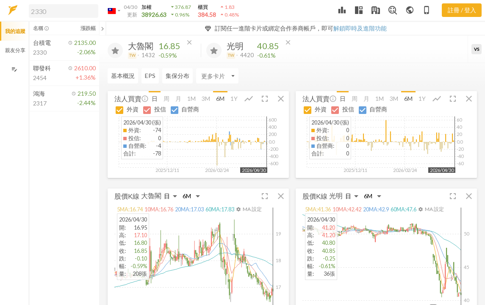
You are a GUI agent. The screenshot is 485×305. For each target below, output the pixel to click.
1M (191, 98)
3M (206, 98)
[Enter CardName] (217, 75)
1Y (234, 98)
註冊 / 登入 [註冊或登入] (462, 10)
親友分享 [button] (15, 50)
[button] (61, 10)
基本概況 (123, 75)
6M (220, 98)
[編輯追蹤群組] (14, 69)
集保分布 (177, 75)
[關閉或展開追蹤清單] (102, 28)
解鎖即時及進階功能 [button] (360, 28)
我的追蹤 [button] (15, 31)
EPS (150, 75)
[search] (63, 11)
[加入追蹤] (115, 50)
